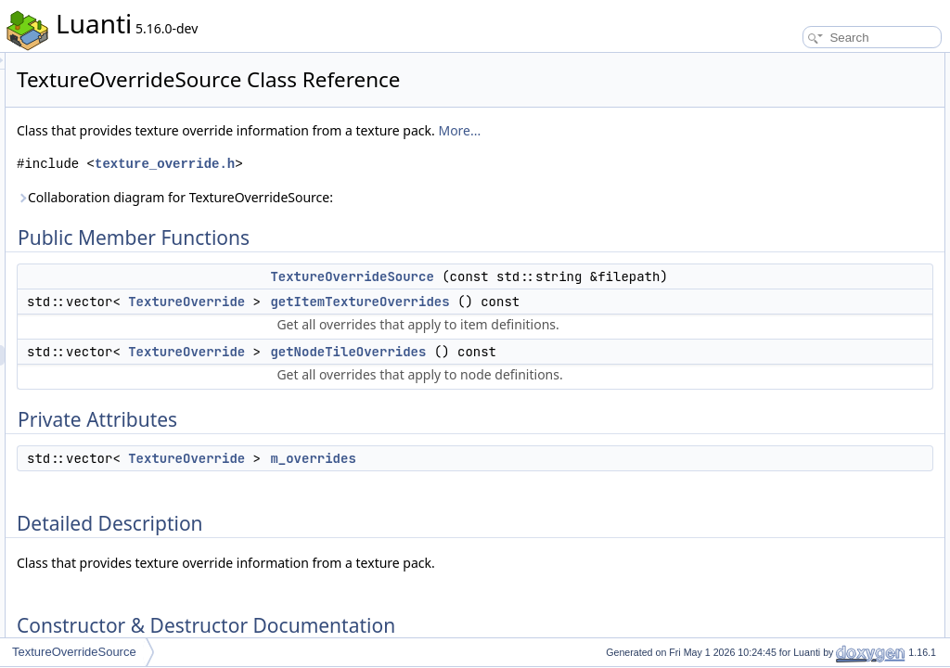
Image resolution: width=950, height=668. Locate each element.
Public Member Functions (805, 63)
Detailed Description (792, 185)
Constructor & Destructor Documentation (843, 205)
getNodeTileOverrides (580, 453)
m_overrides (544, 601)
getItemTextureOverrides (591, 362)
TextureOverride (418, 362)
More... (270, 151)
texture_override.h (397, 184)
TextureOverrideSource (583, 297)
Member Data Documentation (816, 308)
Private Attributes (785, 144)
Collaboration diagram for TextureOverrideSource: (407, 217)
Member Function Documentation (825, 246)
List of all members (790, 348)
